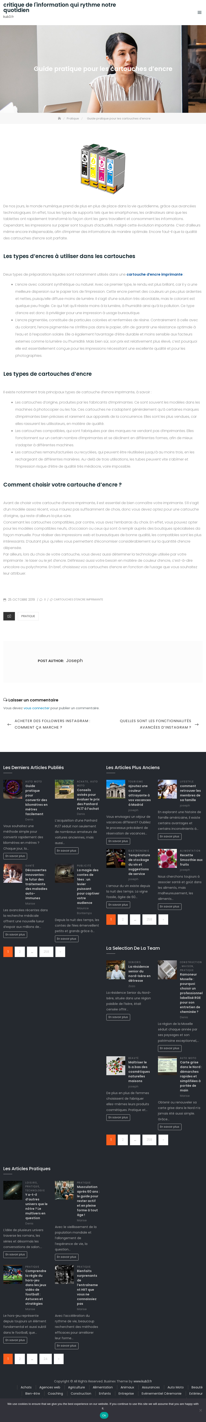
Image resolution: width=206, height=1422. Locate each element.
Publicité (84, 865)
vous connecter (37, 708)
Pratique (28, 616)
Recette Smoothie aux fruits (191, 860)
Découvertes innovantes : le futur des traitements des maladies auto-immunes (36, 884)
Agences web (49, 1387)
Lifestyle (187, 781)
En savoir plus (15, 856)
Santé (29, 865)
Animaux (127, 1387)
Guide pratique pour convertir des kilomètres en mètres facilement (36, 800)
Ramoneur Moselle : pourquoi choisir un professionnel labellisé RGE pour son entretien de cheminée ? (191, 993)
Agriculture (76, 1387)
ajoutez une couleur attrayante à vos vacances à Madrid (139, 795)
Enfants (105, 1393)
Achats (83, 781)
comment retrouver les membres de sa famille (190, 793)
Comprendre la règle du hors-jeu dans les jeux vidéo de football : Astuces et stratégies (35, 1287)
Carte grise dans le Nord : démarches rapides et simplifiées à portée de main (191, 1076)
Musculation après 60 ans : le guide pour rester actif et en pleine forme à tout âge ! (88, 1201)
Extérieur (196, 1393)
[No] (200, 1410)
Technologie (35, 1190)
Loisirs (31, 1182)
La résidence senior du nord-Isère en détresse (139, 973)
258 (46, 951)
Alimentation (190, 850)
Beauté (133, 1058)
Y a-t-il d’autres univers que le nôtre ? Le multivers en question (36, 1206)
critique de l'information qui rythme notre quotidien (59, 7)
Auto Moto (33, 781)
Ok (104, 1415)
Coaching (55, 1393)
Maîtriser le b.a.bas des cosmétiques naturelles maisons (139, 1071)
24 (46, 1359)
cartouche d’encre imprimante (155, 274)
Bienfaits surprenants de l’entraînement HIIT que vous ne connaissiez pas (87, 1287)
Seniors (134, 962)
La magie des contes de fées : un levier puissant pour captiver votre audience (88, 886)
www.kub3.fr (142, 1381)
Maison (187, 966)
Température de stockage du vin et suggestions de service (139, 864)
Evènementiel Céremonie (162, 1393)
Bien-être (32, 1393)
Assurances (151, 1387)
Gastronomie (138, 850)
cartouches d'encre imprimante (78, 599)
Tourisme (135, 781)
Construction (191, 962)
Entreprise (126, 1393)
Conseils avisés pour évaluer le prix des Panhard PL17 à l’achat (88, 799)
